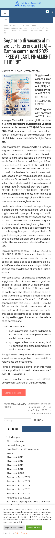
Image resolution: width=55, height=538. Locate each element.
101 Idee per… (14, 437)
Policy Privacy (21, 533)
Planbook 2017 (14, 461)
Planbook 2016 (14, 457)
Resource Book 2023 (18, 485)
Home (6, 25)
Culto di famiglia (15, 445)
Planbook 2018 (14, 465)
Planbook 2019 (14, 469)
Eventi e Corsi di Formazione (24, 25)
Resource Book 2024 (18, 489)
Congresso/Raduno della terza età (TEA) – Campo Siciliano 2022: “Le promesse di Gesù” (39, 408)
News (9, 453)
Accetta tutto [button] (34, 527)
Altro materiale (15, 441)
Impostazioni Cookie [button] (14, 527)
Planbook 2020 (15, 473)
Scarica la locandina (14, 393)
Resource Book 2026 (18, 497)
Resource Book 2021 (18, 477)
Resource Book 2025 (18, 493)
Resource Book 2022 (18, 481)
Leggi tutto (9, 533)
